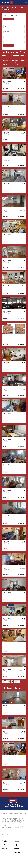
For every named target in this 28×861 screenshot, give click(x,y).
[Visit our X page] (15, 805)
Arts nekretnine (4, 851)
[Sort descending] (18, 65)
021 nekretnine (4, 840)
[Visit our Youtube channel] (13, 805)
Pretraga (8, 45)
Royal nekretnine (4, 841)
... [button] (10, 681)
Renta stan (3, 852)
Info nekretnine (16, 840)
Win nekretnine (16, 845)
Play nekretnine (4, 848)
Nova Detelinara (7, 41)
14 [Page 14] (12, 681)
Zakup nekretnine (17, 852)
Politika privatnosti (9, 806)
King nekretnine (4, 849)
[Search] (11, 2)
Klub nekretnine (4, 844)
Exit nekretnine (16, 847)
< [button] (2, 681)
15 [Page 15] (14, 681)
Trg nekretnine (16, 849)
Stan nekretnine (4, 847)
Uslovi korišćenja (19, 806)
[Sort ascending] (16, 65)
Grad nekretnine (4, 838)
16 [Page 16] (16, 681)
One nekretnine (16, 851)
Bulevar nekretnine (17, 841)
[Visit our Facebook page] (8, 805)
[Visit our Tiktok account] (19, 805)
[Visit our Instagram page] (10, 805)
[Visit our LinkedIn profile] (17, 805)
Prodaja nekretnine (5, 853)
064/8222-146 (18, 9)
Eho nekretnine (16, 844)
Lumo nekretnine (17, 853)
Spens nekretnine (4, 845)
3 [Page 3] (9, 681)
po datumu (5, 64)
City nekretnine (16, 838)
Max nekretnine (16, 848)
